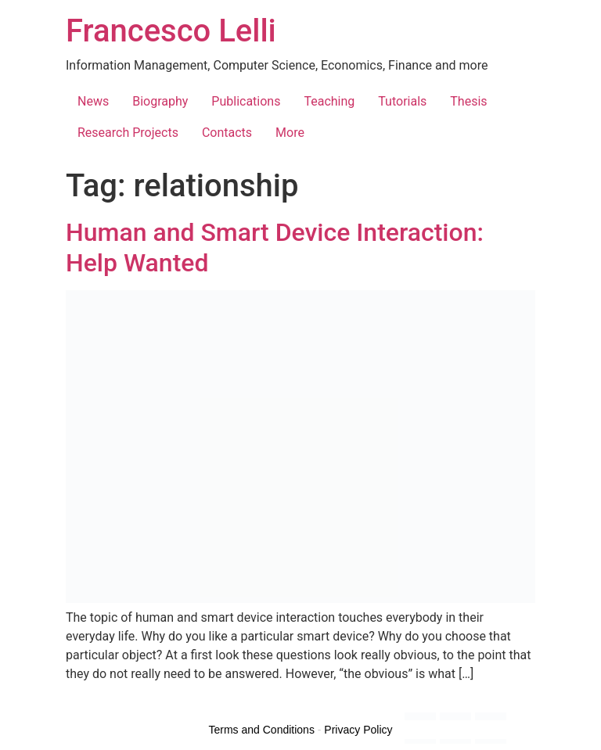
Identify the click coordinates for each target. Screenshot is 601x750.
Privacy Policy (358, 729)
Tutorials (402, 101)
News (93, 101)
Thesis (468, 101)
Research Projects (127, 132)
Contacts (227, 132)
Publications (245, 101)
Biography (160, 101)
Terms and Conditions (262, 729)
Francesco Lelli (171, 31)
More (289, 132)
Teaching (329, 101)
